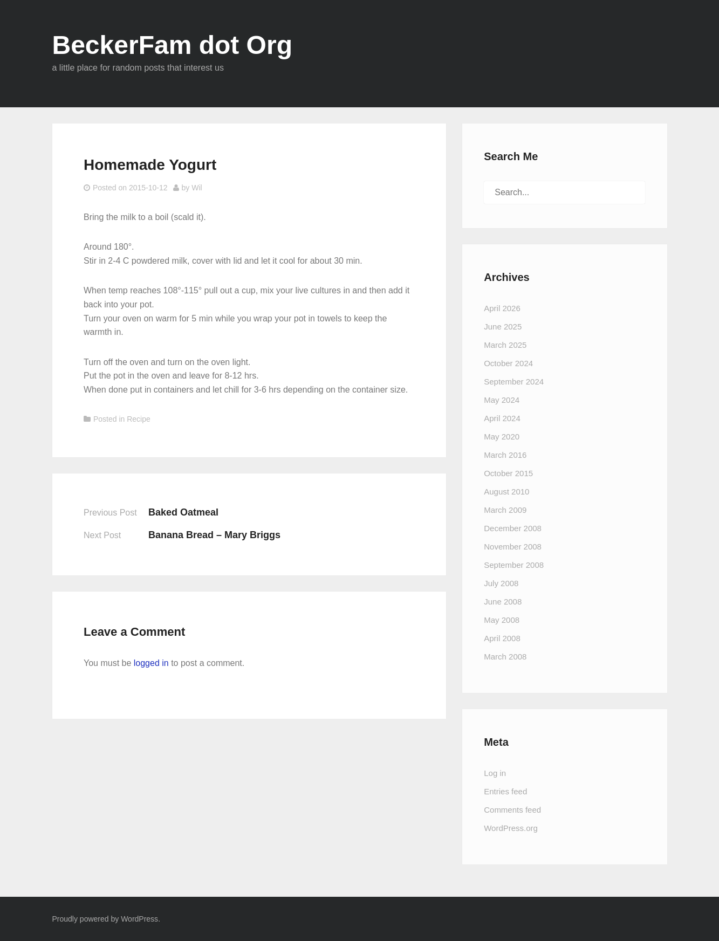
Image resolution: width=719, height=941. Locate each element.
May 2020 (501, 436)
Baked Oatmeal (183, 512)
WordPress (139, 919)
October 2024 (508, 363)
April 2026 (502, 308)
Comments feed (512, 809)
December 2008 (513, 528)
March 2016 (505, 454)
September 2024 (514, 381)
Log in (495, 773)
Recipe (138, 419)
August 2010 (506, 491)
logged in (151, 663)
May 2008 (501, 619)
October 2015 (508, 473)
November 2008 (513, 546)
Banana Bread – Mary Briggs (214, 535)
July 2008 (501, 583)
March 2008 (505, 656)
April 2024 (502, 418)
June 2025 (503, 326)
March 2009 (505, 509)
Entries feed (505, 791)
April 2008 (502, 638)
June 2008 (503, 601)
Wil (196, 187)
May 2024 (501, 399)
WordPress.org (511, 828)
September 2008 (514, 564)
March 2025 (505, 344)
